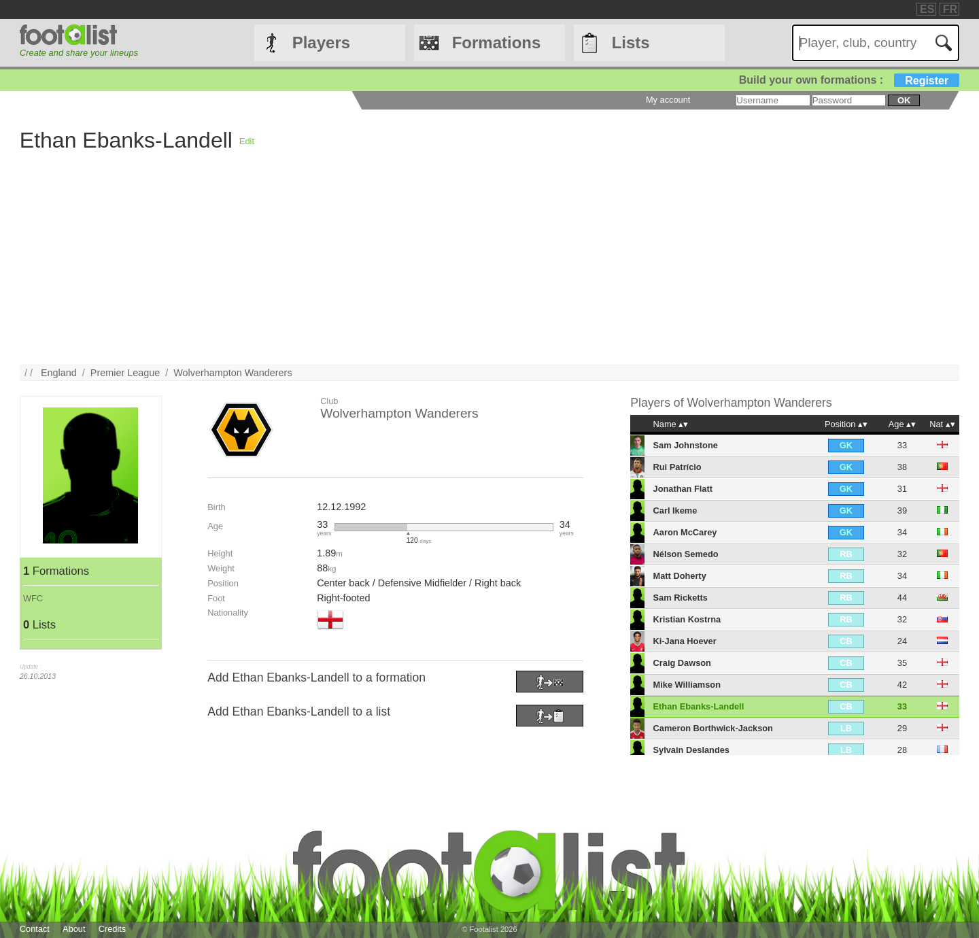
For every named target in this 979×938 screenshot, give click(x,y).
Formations (496, 42)
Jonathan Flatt (682, 489)
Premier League (125, 372)
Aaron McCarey (685, 532)
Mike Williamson (687, 685)
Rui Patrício (677, 467)
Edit (246, 141)
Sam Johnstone (685, 445)
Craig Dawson (682, 663)
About (74, 929)
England (59, 372)
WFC (33, 598)
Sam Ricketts (680, 597)
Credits (112, 929)
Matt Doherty (679, 576)
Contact (35, 929)
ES (927, 9)
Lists (631, 42)
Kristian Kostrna (687, 619)
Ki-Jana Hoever (685, 641)
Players (321, 42)
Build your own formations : (849, 80)
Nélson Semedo (686, 554)
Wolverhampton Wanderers (232, 372)
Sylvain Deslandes (691, 750)
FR (950, 9)
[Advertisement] (428, 269)
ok (903, 100)
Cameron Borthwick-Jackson (713, 728)
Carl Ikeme (675, 510)
